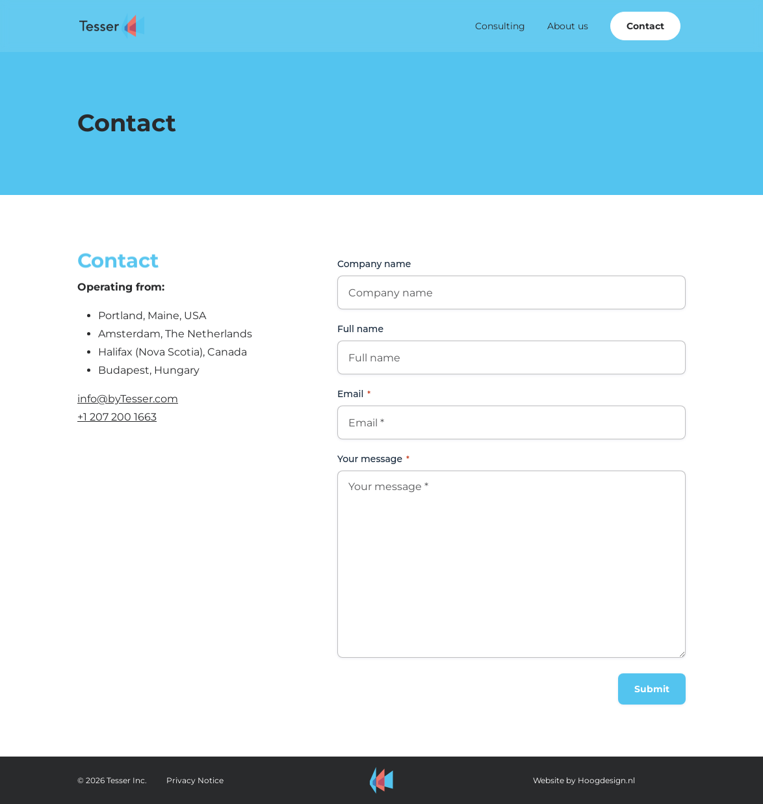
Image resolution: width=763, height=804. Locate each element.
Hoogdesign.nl (606, 780)
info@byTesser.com (127, 399)
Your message (373, 459)
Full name (360, 329)
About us (567, 26)
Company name (374, 264)
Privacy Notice (195, 780)
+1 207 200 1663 (117, 417)
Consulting (500, 26)
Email (353, 394)
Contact (645, 26)
